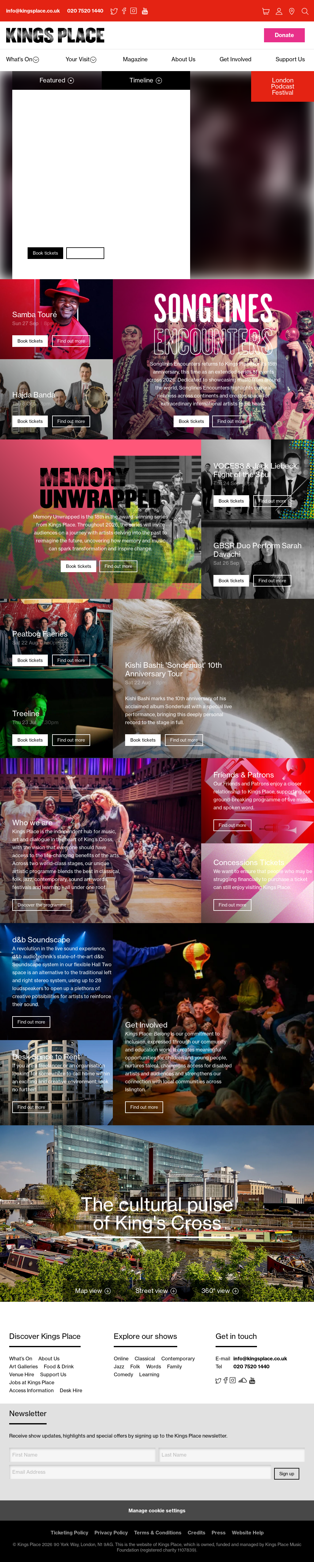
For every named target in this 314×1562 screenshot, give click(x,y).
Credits (196, 1533)
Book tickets (45, 253)
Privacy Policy (111, 1533)
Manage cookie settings (157, 1510)
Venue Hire (21, 1374)
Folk (135, 1366)
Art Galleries (23, 1366)
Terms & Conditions (158, 1533)
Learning (149, 1374)
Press (219, 1533)
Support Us (53, 1374)
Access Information (31, 1390)
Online (121, 1358)
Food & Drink (59, 1366)
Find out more (85, 253)
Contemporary (178, 1358)
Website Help (248, 1533)
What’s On (20, 1358)
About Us (48, 1358)
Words (153, 1366)
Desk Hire (71, 1390)
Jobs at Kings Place (31, 1382)
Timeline (141, 80)
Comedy (123, 1374)
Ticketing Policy (69, 1533)
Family (174, 1366)
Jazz (119, 1366)
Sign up (286, 1473)
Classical (145, 1358)
